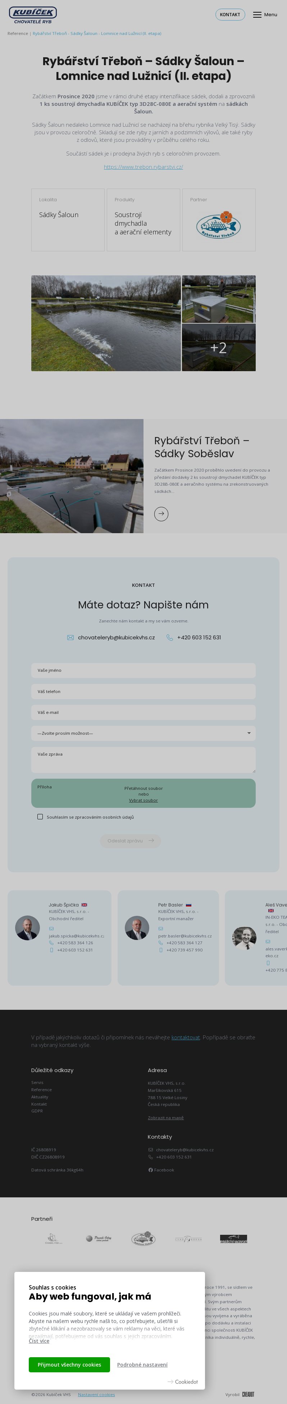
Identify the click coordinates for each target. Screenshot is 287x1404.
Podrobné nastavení (142, 1364)
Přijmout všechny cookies (69, 1364)
